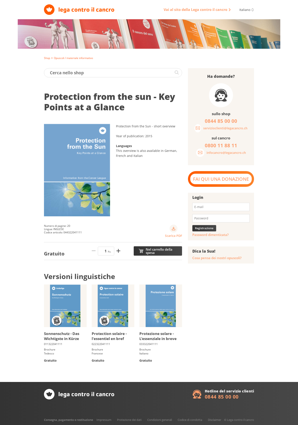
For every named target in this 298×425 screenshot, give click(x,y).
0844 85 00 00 (222, 396)
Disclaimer (214, 420)
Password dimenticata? (210, 234)
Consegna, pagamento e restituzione (68, 420)
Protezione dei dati (129, 420)
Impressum (103, 420)
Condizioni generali (159, 420)
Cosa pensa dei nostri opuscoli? (217, 258)
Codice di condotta (190, 420)
